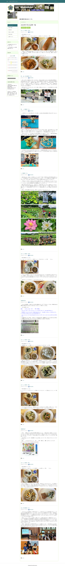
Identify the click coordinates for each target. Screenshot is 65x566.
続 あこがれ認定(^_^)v (26, 76)
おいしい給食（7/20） (26, 30)
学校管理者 (30, 77)
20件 (28, 27)
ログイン (56, 1)
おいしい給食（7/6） (25, 384)
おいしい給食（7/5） (25, 462)
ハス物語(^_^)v (24, 173)
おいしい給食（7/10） (26, 339)
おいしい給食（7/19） (26, 253)
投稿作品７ (23, 429)
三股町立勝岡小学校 (13, 1)
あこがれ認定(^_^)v (25, 507)
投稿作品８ (23, 300)
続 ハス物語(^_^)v (25, 109)
